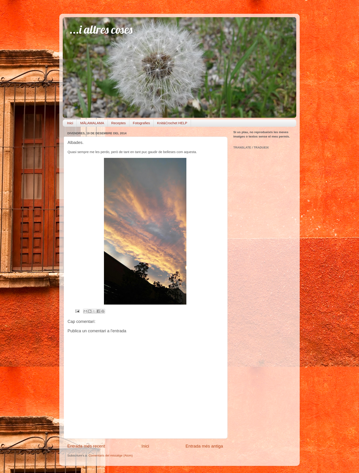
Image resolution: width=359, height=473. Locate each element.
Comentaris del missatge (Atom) (111, 455)
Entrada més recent (86, 446)
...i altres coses (101, 29)
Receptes (118, 123)
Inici (70, 123)
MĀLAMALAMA (92, 123)
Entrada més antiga (204, 446)
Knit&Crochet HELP (172, 123)
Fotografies (141, 123)
